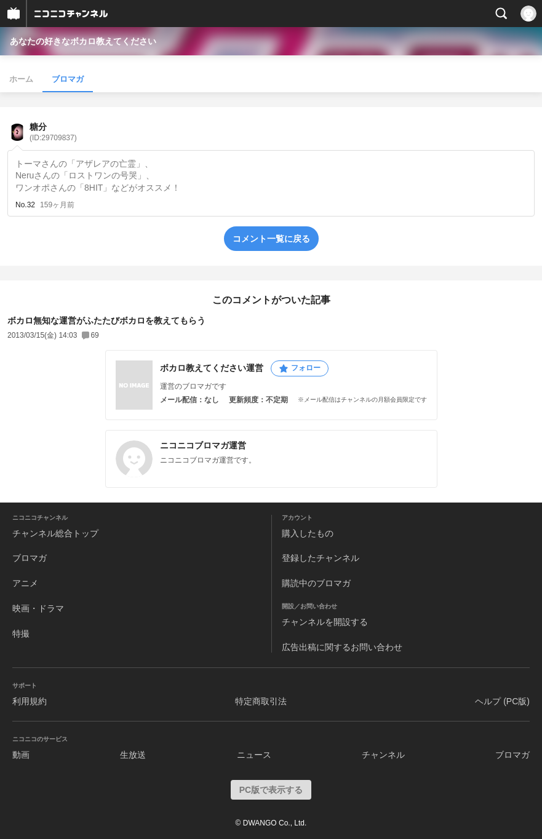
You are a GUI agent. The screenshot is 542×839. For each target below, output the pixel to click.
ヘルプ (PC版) (502, 701)
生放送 (133, 755)
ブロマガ (68, 79)
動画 (21, 755)
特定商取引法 (261, 701)
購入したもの (307, 533)
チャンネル (383, 755)
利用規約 (29, 701)
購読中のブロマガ (316, 583)
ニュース (254, 755)
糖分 (53, 132)
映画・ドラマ (38, 608)
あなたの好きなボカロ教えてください (83, 41)
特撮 (21, 633)
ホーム (21, 79)
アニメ (25, 583)
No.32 (25, 205)
